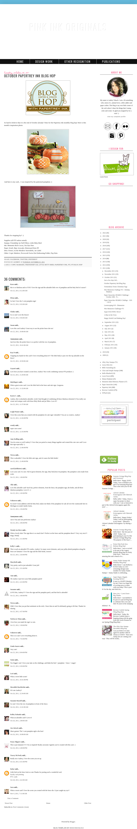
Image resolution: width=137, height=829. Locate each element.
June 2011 (108, 332)
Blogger (72, 822)
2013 (104, 262)
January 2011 (109, 348)
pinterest (33, 259)
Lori (11, 674)
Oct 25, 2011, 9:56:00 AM (18, 318)
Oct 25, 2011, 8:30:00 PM (18, 666)
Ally (11, 485)
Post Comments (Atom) (21, 807)
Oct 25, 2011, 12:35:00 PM (19, 432)
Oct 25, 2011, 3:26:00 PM (18, 555)
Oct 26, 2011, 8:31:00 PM (18, 762)
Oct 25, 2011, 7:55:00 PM (18, 639)
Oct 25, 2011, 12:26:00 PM (19, 418)
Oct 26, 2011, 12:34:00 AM (19, 693)
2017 (104, 249)
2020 (104, 239)
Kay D (12, 353)
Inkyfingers (14, 382)
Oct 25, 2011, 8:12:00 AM (18, 291)
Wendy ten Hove (16, 530)
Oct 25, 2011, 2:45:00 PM (18, 493)
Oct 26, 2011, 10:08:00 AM (19, 734)
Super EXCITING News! (112, 312)
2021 (104, 236)
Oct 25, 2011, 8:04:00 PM (18, 652)
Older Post (87, 803)
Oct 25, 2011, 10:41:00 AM (19, 345)
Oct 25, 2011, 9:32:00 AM (18, 304)
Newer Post (8, 803)
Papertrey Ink (61, 265)
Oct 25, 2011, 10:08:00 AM (19, 332)
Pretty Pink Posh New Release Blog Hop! (120, 545)
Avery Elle (105, 365)
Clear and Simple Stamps (110, 371)
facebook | (15, 259)
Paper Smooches (107, 385)
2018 (104, 246)
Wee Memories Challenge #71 (114, 309)
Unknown (13, 501)
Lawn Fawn (106, 376)
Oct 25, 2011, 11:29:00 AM (19, 375)
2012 (104, 265)
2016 (104, 252)
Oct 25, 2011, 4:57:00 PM (18, 611)
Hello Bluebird (107, 373)
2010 (104, 352)
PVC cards (13, 777)
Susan (12, 325)
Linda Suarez (15, 646)
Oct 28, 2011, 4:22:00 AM (18, 780)
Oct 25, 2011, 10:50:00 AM (19, 361)
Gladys (12, 312)
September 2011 (110, 322)
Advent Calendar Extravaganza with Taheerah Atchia (122, 495)
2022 (104, 233)
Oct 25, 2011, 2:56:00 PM (18, 509)
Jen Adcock (14, 728)
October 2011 (109, 277)
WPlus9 (104, 393)
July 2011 (108, 329)
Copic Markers (17, 265)
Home (20, 61)
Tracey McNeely (16, 755)
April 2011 (108, 338)
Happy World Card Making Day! (115, 318)
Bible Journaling (107, 368)
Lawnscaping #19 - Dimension (114, 305)
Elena (12, 298)
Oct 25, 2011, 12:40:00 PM (19, 448)
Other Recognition (77, 61)
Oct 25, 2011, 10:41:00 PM (19, 680)
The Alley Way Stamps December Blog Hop (120, 627)
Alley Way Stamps (108, 362)
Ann (11, 576)
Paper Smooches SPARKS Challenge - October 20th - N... (117, 296)
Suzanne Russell (16, 701)
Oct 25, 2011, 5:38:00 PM (18, 625)
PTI (69, 265)
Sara (12, 787)
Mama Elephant (107, 379)
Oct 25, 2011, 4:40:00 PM (18, 596)
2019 (104, 242)
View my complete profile (116, 116)
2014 (104, 258)
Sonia (12, 660)
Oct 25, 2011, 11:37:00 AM (19, 404)
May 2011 (108, 335)
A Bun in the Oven (110, 315)
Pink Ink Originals (68, 27)
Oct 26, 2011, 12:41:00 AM (19, 707)
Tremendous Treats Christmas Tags (115, 287)
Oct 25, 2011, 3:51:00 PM (18, 568)
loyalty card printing (17, 774)
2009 (104, 355)
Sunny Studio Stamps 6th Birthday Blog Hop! (121, 561)
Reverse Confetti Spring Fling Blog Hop (121, 611)
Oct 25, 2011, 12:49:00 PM (19, 461)
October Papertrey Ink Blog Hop (115, 283)
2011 (104, 268)
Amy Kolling (14, 439)
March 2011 (109, 342)
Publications (111, 61)
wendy (12, 425)
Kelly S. (13, 546)
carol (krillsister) (16, 469)
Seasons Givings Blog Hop (122, 530)
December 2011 (110, 271)
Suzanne (13, 589)
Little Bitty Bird (46, 265)
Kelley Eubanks (15, 714)
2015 (104, 255)
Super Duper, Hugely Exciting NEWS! (120, 578)
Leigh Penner (15, 412)
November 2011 (110, 274)
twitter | (24, 259)
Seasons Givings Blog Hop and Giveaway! (122, 477)
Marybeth (13, 562)
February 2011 (110, 345)
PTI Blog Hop (76, 265)
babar (12, 769)
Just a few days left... (111, 280)
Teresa (12, 455)
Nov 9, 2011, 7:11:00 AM (18, 794)
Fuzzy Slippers (15, 742)
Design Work (44, 61)
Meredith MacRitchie (17, 687)
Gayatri (13, 368)
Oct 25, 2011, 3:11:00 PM (18, 539)
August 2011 (109, 325)
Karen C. (13, 396)
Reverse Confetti (107, 390)
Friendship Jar (31, 265)
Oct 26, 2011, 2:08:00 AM (18, 721)
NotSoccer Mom (16, 619)
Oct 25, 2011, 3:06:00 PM (18, 523)
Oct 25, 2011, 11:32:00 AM (19, 388)
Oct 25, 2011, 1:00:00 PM (18, 477)
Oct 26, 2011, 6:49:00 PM (18, 748)
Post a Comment (13, 798)
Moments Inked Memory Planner (113, 382)
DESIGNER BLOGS (77, 828)
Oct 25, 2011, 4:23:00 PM (18, 582)
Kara (12, 284)
